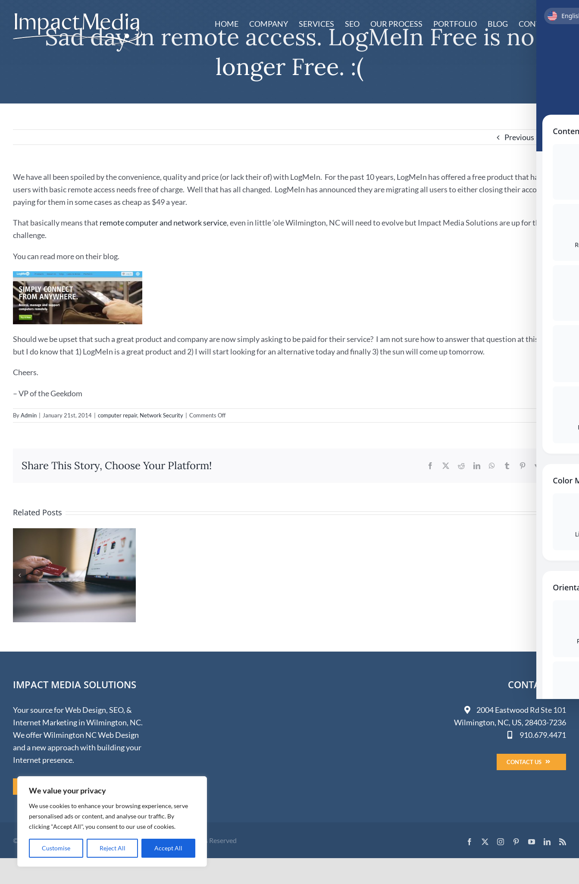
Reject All (112, 848)
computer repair (117, 415)
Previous (519, 137)
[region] (112, 821)
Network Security (161, 415)
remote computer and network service (163, 222)
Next (550, 137)
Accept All (168, 848)
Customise (56, 848)
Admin (29, 415)
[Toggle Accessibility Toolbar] (561, 424)
